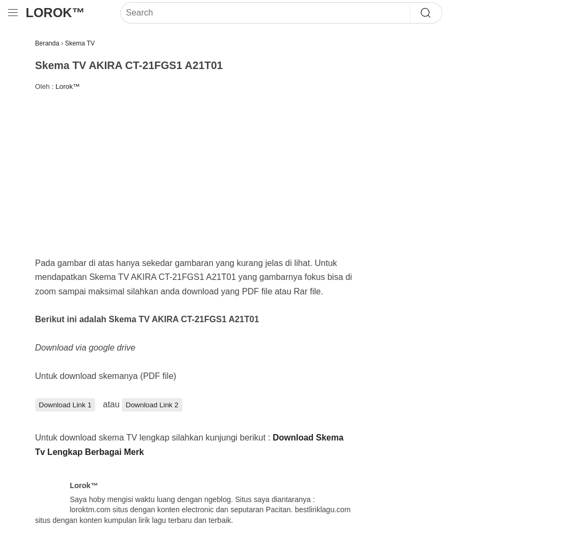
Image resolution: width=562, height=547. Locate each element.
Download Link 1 (65, 405)
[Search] (265, 13)
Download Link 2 (152, 405)
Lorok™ (55, 12)
